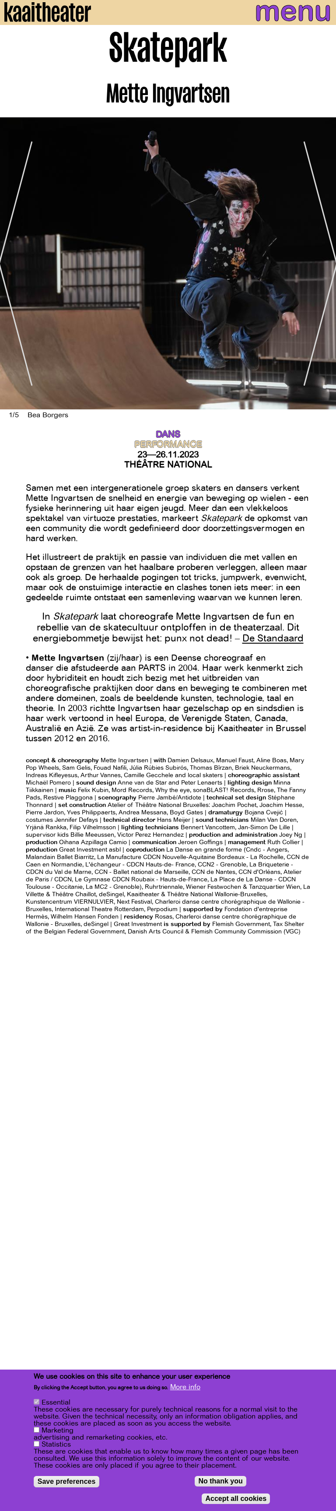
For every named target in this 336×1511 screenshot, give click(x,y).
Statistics (56, 1444)
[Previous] (13, 263)
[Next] (323, 263)
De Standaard (273, 638)
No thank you (220, 1481)
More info (185, 1387)
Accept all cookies (235, 1498)
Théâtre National (168, 464)
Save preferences (67, 1481)
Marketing (58, 1430)
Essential (56, 1402)
